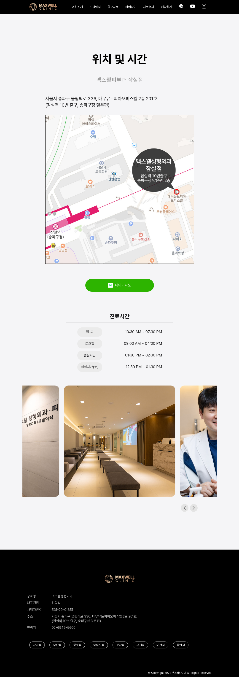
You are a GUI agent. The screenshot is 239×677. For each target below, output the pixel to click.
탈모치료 (112, 6)
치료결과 (148, 6)
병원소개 (77, 6)
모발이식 (95, 6)
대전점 (160, 645)
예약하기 (166, 6)
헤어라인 (130, 6)
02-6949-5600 (63, 628)
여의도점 (98, 645)
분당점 (120, 645)
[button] (194, 508)
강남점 (37, 645)
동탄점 (181, 645)
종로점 (77, 645)
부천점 (140, 645)
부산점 (57, 645)
